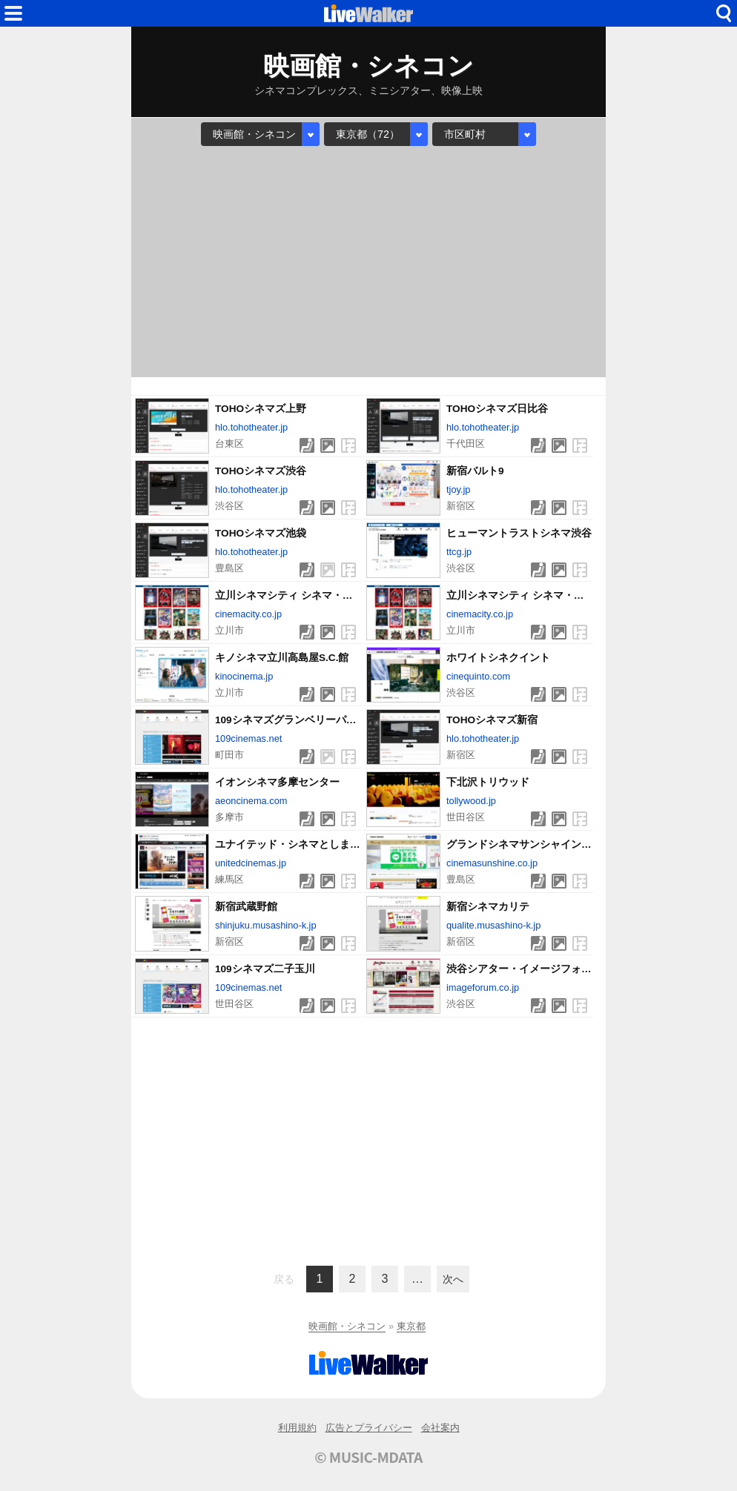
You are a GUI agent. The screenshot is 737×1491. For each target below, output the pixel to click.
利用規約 (297, 1427)
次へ (453, 1279)
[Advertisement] (368, 261)
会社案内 (440, 1427)
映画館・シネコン (347, 1326)
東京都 (411, 1326)
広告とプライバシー (368, 1427)
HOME (368, 13)
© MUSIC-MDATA (368, 1457)
